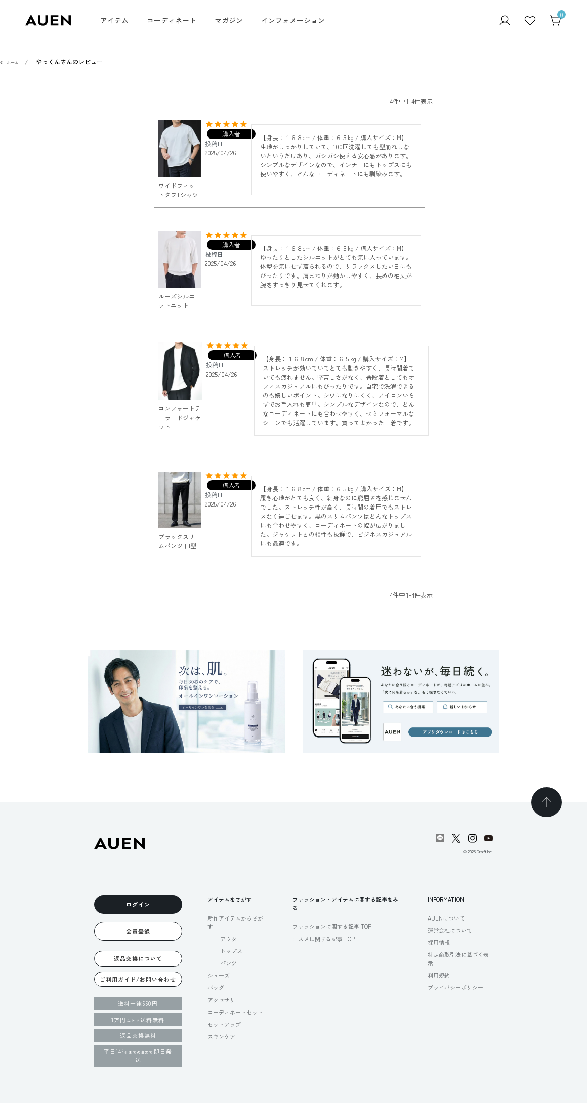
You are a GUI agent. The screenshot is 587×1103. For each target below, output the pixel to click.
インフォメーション (293, 20)
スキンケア (221, 1036)
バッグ (215, 987)
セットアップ (224, 1024)
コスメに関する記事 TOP (323, 939)
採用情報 (439, 942)
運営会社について (450, 930)
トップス (231, 951)
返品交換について (138, 958)
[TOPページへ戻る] (546, 802)
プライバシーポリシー (455, 987)
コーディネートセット (235, 1012)
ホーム (13, 62)
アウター (231, 939)
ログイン (138, 904)
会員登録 (138, 931)
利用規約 (439, 975)
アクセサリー (224, 1000)
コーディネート (171, 20)
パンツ (228, 963)
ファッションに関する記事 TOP (331, 926)
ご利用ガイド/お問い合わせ (138, 979)
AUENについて (446, 918)
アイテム (114, 20)
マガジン (229, 20)
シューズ (218, 975)
